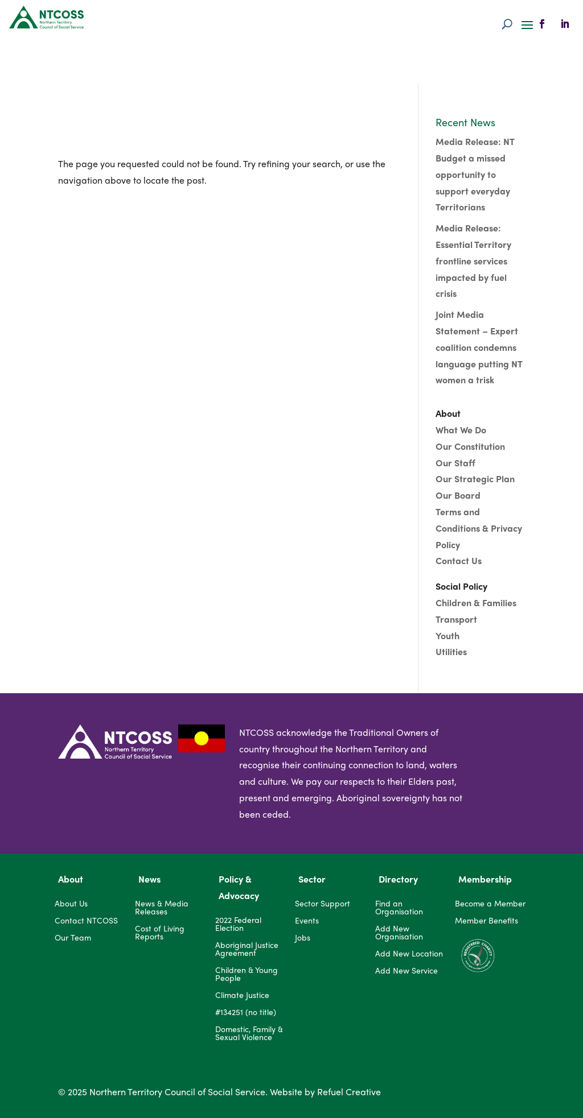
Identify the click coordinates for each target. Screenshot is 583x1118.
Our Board (459, 495)
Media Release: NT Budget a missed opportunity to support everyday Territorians (475, 174)
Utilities (451, 651)
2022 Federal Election (238, 924)
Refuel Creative (349, 1091)
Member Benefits (486, 921)
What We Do (461, 429)
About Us (71, 904)
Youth (447, 635)
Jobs (302, 938)
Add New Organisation (399, 933)
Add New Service (406, 971)
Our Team (73, 938)
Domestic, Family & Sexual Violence (249, 1033)
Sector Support (322, 904)
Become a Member (490, 904)
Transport (456, 619)
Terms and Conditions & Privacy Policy (479, 528)
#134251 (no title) (245, 1012)
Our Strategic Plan (475, 478)
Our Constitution (470, 446)
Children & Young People (246, 974)
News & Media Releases (161, 908)
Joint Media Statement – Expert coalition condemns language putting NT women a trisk (479, 347)
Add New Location (409, 954)
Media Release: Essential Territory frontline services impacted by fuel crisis (473, 260)
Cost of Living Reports (159, 933)
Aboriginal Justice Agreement (246, 949)
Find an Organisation (399, 908)
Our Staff (455, 462)
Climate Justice (242, 995)
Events (307, 921)
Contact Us (459, 560)
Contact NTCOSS (86, 921)
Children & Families (476, 602)
